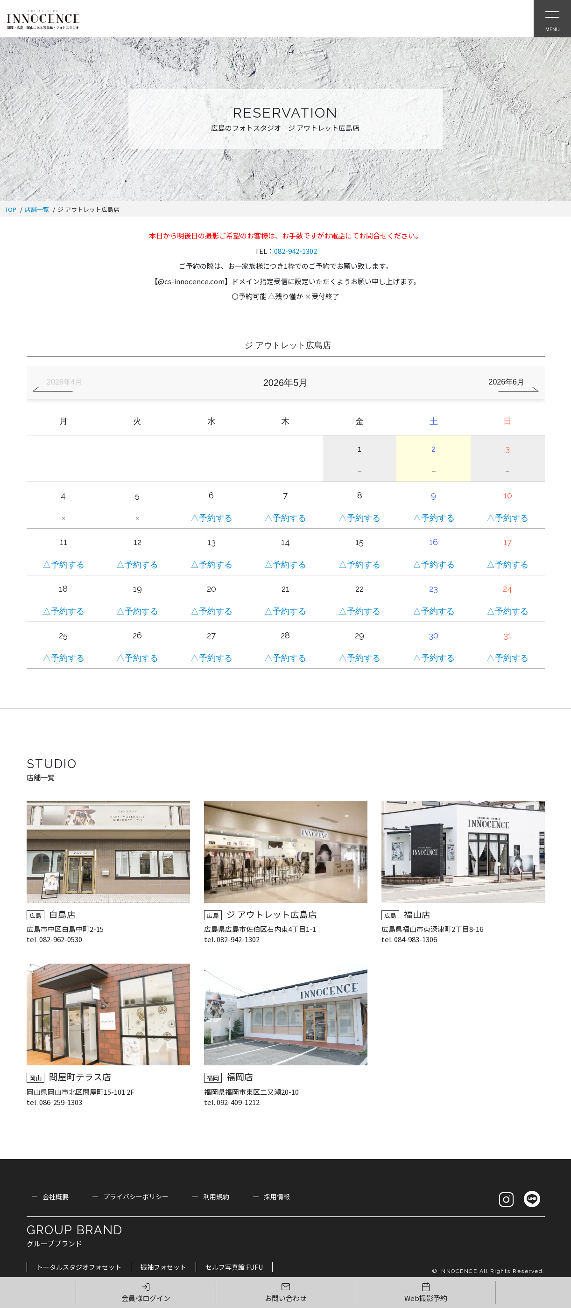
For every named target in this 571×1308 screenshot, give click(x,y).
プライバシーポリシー (136, 1196)
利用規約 (216, 1196)
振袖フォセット (163, 1267)
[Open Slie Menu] (552, 18)
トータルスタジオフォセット (78, 1267)
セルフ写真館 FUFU (234, 1267)
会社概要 (55, 1196)
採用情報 (277, 1196)
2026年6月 (507, 382)
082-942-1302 (295, 251)
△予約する (211, 518)
